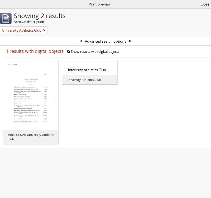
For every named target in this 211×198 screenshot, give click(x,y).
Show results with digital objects (93, 51)
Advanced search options (105, 41)
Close (205, 4)
